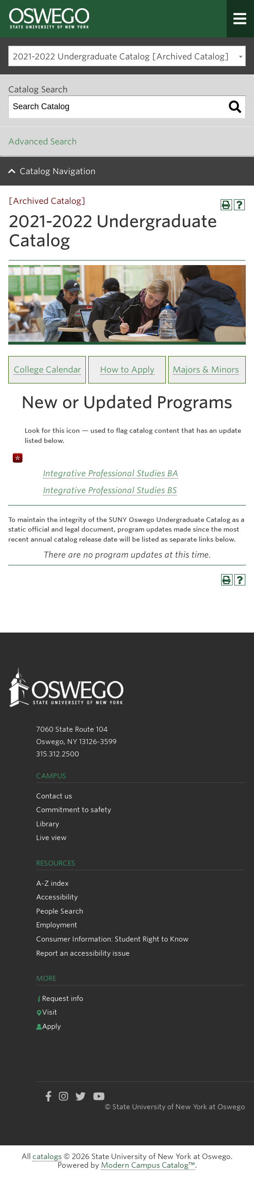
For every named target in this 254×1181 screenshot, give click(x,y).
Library (47, 823)
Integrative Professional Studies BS (110, 490)
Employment (56, 924)
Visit (46, 1012)
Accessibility (57, 897)
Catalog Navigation (57, 171)
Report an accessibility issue (83, 953)
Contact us (54, 796)
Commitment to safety (73, 809)
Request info (59, 998)
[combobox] (127, 56)
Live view (51, 837)
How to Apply (127, 369)
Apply (48, 1026)
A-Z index (52, 883)
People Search (59, 911)
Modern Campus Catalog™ (148, 1165)
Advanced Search (42, 141)
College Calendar (47, 369)
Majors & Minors (206, 369)
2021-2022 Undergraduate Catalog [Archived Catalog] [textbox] (121, 56)
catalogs (47, 1156)
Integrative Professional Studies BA (110, 473)
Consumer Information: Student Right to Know (112, 939)
